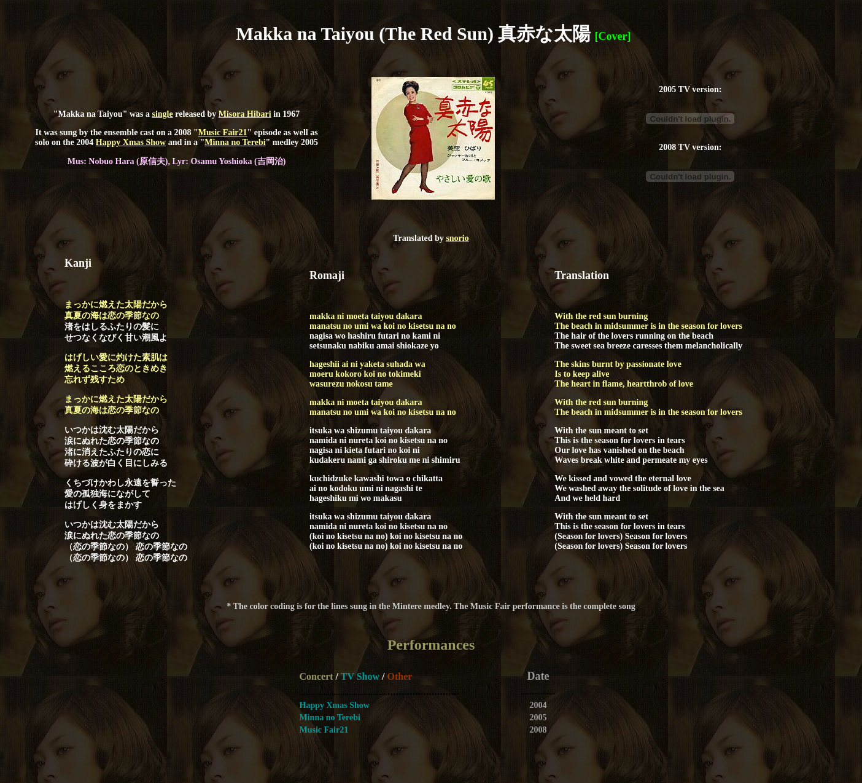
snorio (457, 238)
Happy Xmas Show (131, 142)
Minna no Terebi (234, 142)
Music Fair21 (222, 132)
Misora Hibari (245, 114)
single (162, 114)
